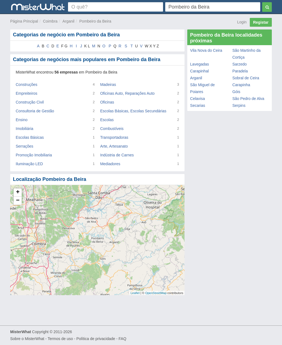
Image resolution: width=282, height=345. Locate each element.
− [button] (18, 201)
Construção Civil (30, 102)
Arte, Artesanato (114, 146)
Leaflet (135, 293)
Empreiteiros (26, 93)
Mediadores (110, 164)
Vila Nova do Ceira (206, 50)
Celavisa (197, 98)
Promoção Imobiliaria (34, 155)
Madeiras (108, 84)
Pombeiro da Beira (95, 21)
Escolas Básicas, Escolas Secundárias (133, 111)
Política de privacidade (95, 338)
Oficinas (107, 102)
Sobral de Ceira (245, 78)
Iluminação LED (29, 164)
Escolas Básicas (30, 137)
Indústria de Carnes (117, 155)
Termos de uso (60, 338)
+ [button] (18, 192)
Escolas (107, 120)
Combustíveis (112, 128)
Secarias (197, 105)
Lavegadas (199, 64)
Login (241, 22)
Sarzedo (239, 64)
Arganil (69, 21)
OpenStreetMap (156, 293)
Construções (26, 84)
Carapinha (241, 85)
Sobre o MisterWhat (27, 338)
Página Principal (24, 21)
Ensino (22, 120)
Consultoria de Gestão (35, 111)
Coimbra (50, 21)
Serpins (238, 105)
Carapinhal (199, 71)
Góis (236, 91)
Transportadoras (114, 137)
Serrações (24, 146)
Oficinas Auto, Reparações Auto (127, 93)
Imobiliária (24, 128)
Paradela (240, 71)
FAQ (122, 338)
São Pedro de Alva (248, 98)
